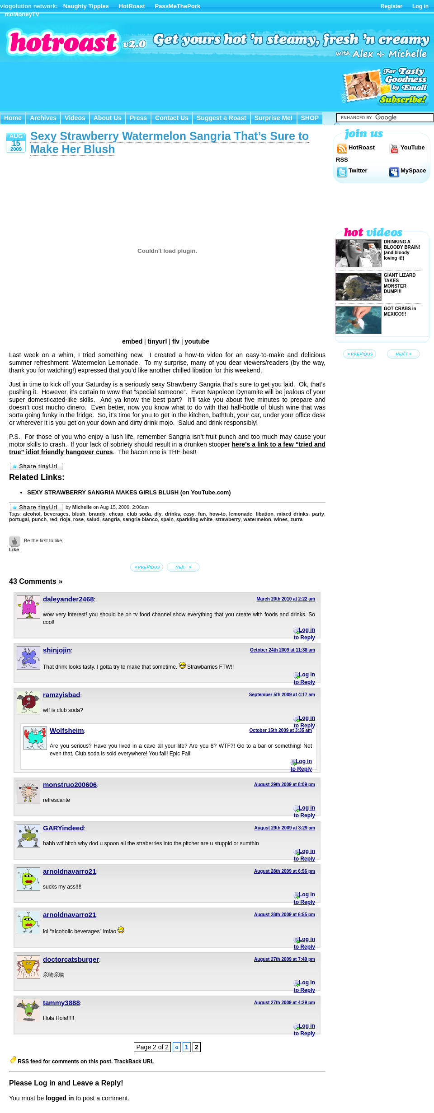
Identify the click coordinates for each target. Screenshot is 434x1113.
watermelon (257, 519)
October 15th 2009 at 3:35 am (281, 730)
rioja (65, 519)
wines (281, 519)
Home (13, 117)
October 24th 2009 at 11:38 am (282, 649)
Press (138, 117)
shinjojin (57, 650)
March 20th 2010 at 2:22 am (285, 598)
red (53, 519)
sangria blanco (140, 519)
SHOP (310, 117)
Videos (75, 117)
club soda (139, 514)
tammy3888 (61, 1002)
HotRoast (132, 6)
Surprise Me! (274, 117)
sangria (111, 519)
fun (202, 514)
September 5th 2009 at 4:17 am (282, 694)
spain (167, 519)
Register (391, 6)
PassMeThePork (177, 6)
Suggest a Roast (221, 117)
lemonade (240, 514)
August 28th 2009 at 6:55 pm (284, 914)
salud (92, 519)
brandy (97, 514)
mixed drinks (293, 514)
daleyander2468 (68, 599)
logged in (60, 1098)
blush (78, 514)
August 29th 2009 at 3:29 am (285, 827)
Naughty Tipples (86, 6)
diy (157, 514)
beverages (56, 514)
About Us (108, 117)
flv (175, 341)
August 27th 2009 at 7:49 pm (284, 959)
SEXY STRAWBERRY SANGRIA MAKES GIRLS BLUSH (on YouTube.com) (129, 492)
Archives (43, 117)
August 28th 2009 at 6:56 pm (284, 871)
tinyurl (157, 341)
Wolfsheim (67, 730)
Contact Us (172, 117)
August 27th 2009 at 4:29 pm (284, 1002)
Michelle (82, 507)
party (318, 514)
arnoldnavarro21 (69, 871)
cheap (116, 514)
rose (78, 519)
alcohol (32, 514)
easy (189, 514)
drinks (172, 514)
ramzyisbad (61, 695)
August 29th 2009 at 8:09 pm (284, 784)
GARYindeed (63, 828)
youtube (197, 341)
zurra (297, 519)
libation (265, 514)
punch (39, 519)
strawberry (228, 519)
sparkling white (194, 519)
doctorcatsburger (71, 959)
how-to (217, 514)
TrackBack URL (134, 1061)
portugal (19, 519)
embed (132, 341)
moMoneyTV (22, 14)
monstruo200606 (70, 784)
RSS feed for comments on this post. (61, 1061)
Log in (420, 6)
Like (14, 549)
